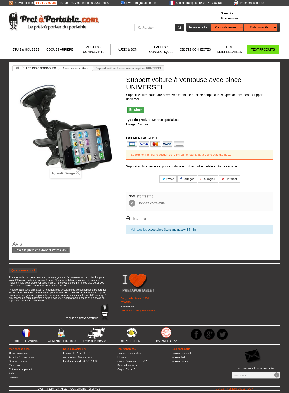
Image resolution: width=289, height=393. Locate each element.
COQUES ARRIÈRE (59, 49)
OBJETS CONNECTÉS (195, 49)
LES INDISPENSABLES (229, 49)
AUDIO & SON (127, 49)
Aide (11, 373)
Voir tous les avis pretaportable (138, 310)
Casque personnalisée (129, 353)
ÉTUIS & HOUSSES (25, 49)
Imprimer (140, 218)
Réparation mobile (127, 365)
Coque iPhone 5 (126, 369)
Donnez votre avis (151, 203)
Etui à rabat (123, 357)
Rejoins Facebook (181, 353)
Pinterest (229, 179)
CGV (250, 388)
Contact (220, 388)
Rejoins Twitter (180, 357)
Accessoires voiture (75, 68)
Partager (187, 179)
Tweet (168, 179)
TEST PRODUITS (263, 49)
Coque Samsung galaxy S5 (132, 361)
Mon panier (15, 365)
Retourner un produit (20, 369)
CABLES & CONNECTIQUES (161, 49)
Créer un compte (18, 353)
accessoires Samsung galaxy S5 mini (172, 229)
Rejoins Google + (181, 361)
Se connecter (229, 18)
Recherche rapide (198, 27)
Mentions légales (236, 388)
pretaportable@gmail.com (77, 357)
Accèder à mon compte (22, 357)
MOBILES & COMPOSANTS (93, 49)
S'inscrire (227, 13)
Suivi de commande (20, 361)
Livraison (14, 377)
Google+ (207, 179)
